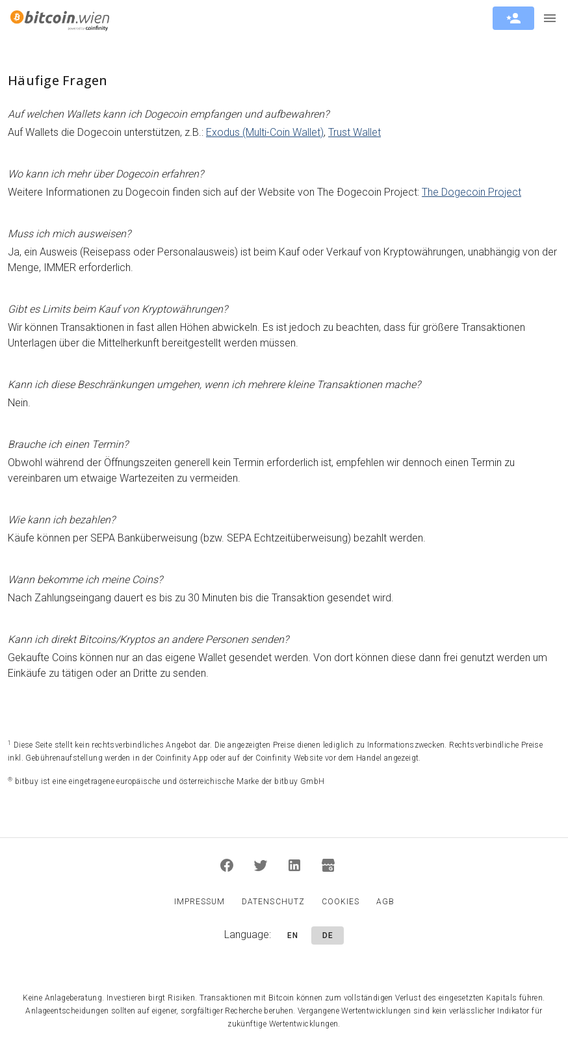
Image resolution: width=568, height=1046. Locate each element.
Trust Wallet (354, 132)
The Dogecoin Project (471, 192)
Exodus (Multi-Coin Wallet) (265, 132)
